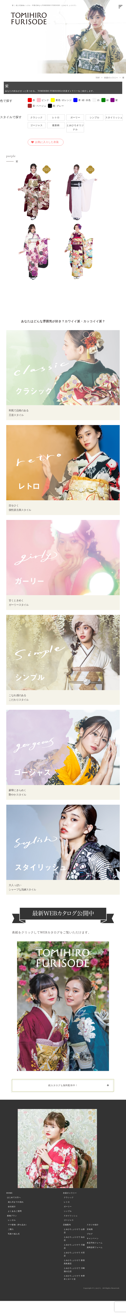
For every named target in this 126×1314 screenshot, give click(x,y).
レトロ (56, 117)
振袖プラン (12, 1215)
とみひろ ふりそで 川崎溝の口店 (74, 1270)
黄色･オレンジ (61, 100)
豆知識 (90, 1229)
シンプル (94, 117)
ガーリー (75, 117)
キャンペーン (93, 1238)
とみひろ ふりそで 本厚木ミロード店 (74, 1277)
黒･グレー (56, 106)
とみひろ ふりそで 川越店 (74, 1246)
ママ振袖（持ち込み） (18, 1224)
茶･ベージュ (37, 106)
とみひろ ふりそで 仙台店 (74, 1238)
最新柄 (56, 125)
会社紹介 (12, 1206)
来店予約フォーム (95, 1242)
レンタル (12, 1220)
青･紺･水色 (82, 100)
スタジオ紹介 (93, 1224)
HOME (9, 1193)
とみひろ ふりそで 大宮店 (74, 1254)
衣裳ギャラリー (111, 77)
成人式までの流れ (16, 1202)
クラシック (36, 117)
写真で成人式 (14, 1233)
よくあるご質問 (15, 1211)
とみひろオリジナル (75, 127)
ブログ (90, 1233)
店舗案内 (67, 1224)
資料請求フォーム (95, 1247)
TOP (98, 77)
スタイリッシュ (114, 117)
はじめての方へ (14, 1197)
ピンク (43, 100)
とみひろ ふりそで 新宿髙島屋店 (74, 1262)
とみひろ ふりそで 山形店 (74, 1231)
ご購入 (11, 1229)
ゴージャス (36, 125)
